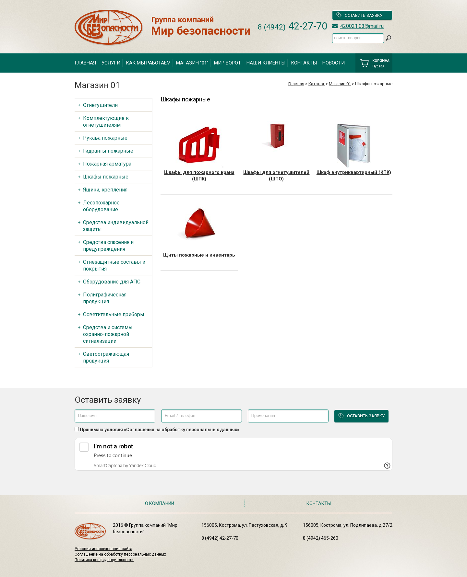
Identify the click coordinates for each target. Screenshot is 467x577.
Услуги (111, 63)
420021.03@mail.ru (362, 26)
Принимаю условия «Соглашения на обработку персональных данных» (159, 429)
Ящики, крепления (105, 190)
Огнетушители (100, 105)
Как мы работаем (148, 63)
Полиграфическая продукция (104, 298)
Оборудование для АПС (111, 282)
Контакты (304, 63)
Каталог (316, 83)
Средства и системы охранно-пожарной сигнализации (108, 334)
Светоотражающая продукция (106, 357)
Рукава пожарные (105, 138)
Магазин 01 (340, 83)
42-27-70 (292, 26)
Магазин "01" (192, 63)
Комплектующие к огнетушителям (106, 121)
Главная (85, 63)
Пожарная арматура (107, 164)
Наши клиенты (265, 63)
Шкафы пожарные (105, 177)
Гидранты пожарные (108, 151)
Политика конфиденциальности (104, 560)
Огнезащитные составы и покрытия (114, 265)
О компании (159, 503)
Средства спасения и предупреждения (108, 245)
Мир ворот (227, 63)
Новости (333, 63)
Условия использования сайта (103, 549)
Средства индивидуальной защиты (116, 225)
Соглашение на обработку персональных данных (120, 554)
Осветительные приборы (113, 314)
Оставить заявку (359, 15)
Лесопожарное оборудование (101, 206)
